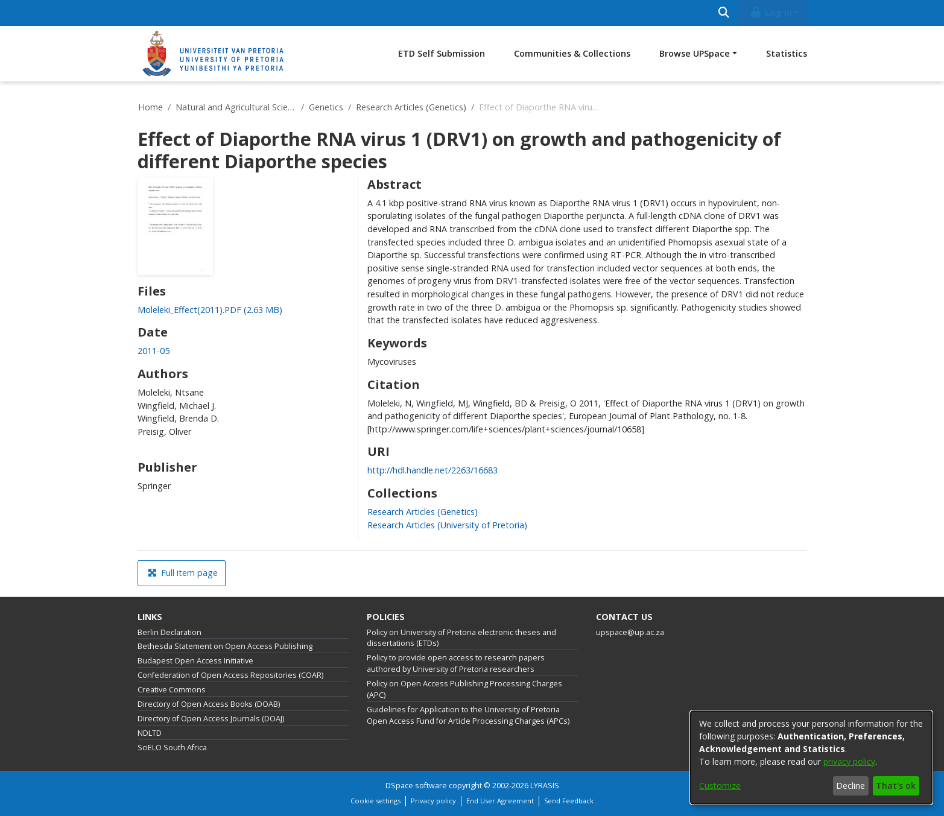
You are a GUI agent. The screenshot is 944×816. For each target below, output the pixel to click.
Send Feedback (569, 800)
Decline (850, 785)
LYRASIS (544, 785)
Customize (720, 785)
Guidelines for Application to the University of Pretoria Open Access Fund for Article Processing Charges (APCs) (468, 715)
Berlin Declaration (169, 632)
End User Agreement (500, 800)
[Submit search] (724, 13)
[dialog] (811, 757)
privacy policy (849, 761)
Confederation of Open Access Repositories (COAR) (230, 675)
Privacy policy (433, 800)
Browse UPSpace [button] (694, 53)
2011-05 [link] (153, 350)
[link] (210, 309)
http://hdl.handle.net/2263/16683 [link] (432, 470)
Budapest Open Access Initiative (195, 661)
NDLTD (150, 733)
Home (150, 107)
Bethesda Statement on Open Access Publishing (225, 646)
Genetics (326, 107)
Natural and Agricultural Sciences (236, 107)
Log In (770, 12)
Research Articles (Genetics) (411, 107)
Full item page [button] (183, 572)
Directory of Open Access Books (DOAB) (209, 704)
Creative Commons (172, 690)
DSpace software (416, 785)
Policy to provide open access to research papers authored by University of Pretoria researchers (456, 663)
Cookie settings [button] (375, 800)
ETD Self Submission (441, 53)
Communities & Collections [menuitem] (572, 53)
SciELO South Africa (172, 747)
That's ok (896, 785)
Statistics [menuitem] (786, 53)
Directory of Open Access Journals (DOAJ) (211, 718)
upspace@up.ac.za (630, 632)
